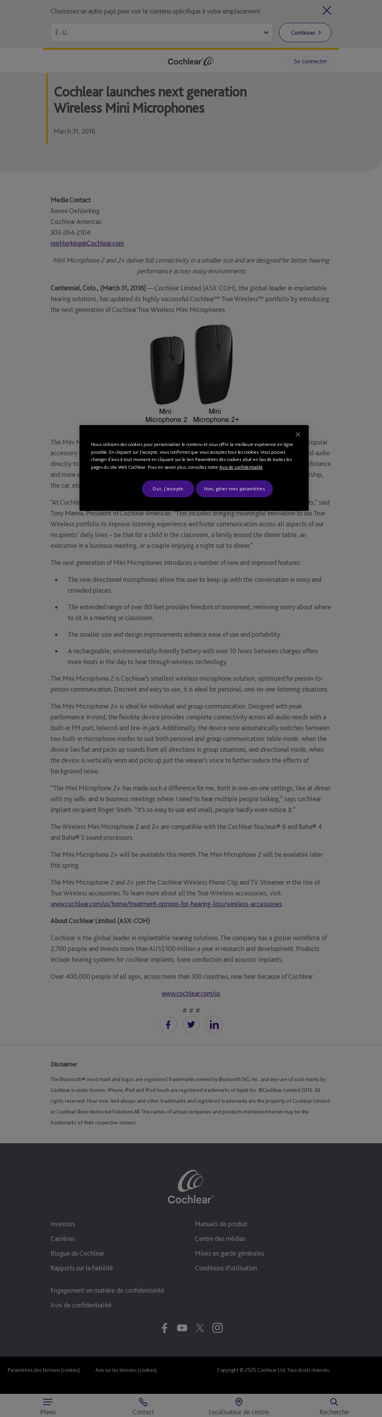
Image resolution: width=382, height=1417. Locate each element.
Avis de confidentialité (241, 467)
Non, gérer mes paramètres (234, 489)
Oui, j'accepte (167, 489)
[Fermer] (297, 434)
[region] (194, 468)
